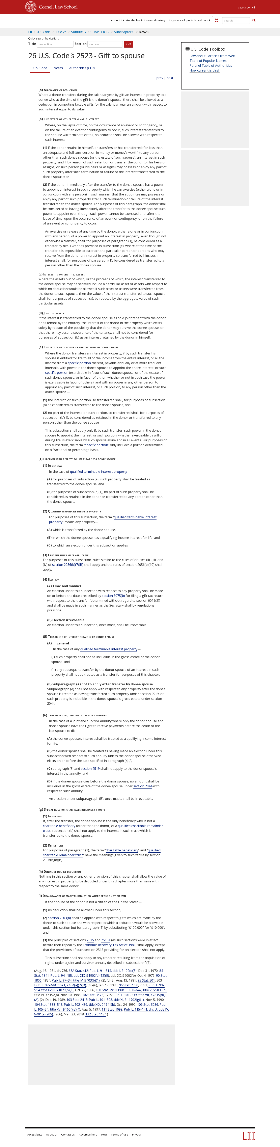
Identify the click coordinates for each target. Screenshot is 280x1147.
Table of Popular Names (208, 60)
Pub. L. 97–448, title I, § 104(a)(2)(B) (60, 985)
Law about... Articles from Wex (212, 56)
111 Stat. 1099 (112, 1009)
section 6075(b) (113, 595)
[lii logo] (40, 20)
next (170, 78)
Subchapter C (124, 32)
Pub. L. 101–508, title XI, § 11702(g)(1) (116, 999)
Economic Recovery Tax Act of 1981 (109, 945)
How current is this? (205, 70)
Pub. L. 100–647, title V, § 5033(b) (142, 990)
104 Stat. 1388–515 (48, 1004)
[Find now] (254, 20)
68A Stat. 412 (78, 970)
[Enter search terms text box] (236, 20)
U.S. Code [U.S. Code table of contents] (44, 32)
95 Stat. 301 (146, 980)
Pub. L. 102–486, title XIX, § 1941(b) (89, 1004)
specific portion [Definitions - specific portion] (79, 363)
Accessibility (34, 1134)
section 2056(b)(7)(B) (67, 564)
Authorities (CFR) (82, 68)
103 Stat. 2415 (76, 999)
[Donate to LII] (216, 20)
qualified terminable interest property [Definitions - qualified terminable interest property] (98, 471)
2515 (90, 940)
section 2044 (142, 786)
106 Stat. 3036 (147, 1004)
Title (32, 44)
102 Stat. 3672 (92, 995)
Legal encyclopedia (181, 20)
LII (30, 32)
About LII (116, 20)
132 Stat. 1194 (95, 1014)
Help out (203, 20)
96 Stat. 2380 (128, 985)
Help (104, 1134)
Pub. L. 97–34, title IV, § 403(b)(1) (76, 980)
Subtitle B (78, 32)
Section (81, 44)
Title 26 (60, 32)
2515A (105, 940)
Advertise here (88, 1134)
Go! (128, 44)
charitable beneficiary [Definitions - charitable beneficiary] (59, 826)
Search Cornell (246, 7)
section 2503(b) (59, 918)
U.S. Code (40, 68)
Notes (58, 68)
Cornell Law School (57, 6)
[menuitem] (116, 20)
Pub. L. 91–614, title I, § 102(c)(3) (113, 970)
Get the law (133, 20)
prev (159, 78)
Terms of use (119, 1134)
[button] (253, 20)
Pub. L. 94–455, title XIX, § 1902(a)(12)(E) (79, 975)
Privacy (136, 1134)
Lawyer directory (154, 20)
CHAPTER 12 (99, 32)
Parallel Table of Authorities (211, 65)
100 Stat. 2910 (106, 990)
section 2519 (90, 768)
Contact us (68, 1134)
